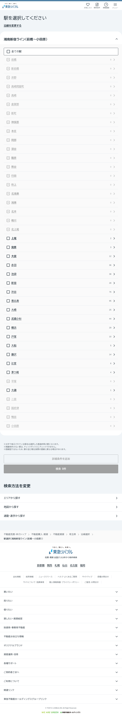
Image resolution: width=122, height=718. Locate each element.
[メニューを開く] (115, 5)
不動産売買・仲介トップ (15, 534)
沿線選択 (85, 534)
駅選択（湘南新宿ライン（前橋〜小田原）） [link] (23, 538)
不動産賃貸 (58, 534)
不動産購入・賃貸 (39, 534)
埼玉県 (72, 534)
